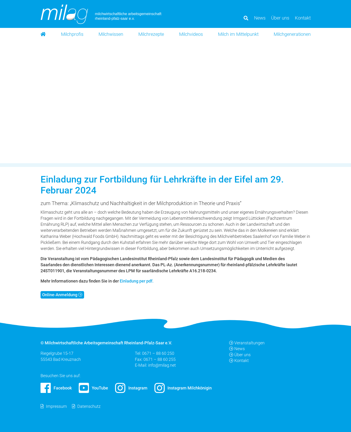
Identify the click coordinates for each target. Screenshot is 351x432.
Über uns (240, 354)
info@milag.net (162, 364)
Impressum (56, 406)
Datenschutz (89, 406)
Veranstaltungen (247, 342)
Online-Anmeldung (59, 294)
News (237, 348)
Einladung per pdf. (136, 281)
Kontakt (239, 360)
